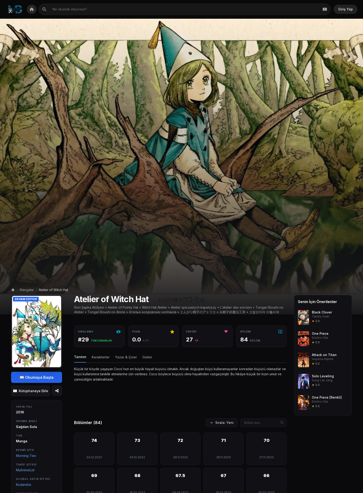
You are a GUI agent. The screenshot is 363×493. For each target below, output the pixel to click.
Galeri (147, 357)
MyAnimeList (25, 470)
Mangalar (27, 290)
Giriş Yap (345, 9)
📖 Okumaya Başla (37, 377)
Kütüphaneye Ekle (30, 391)
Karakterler (101, 357)
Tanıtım (80, 357)
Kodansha (23, 485)
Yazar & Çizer (126, 357)
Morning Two (26, 456)
